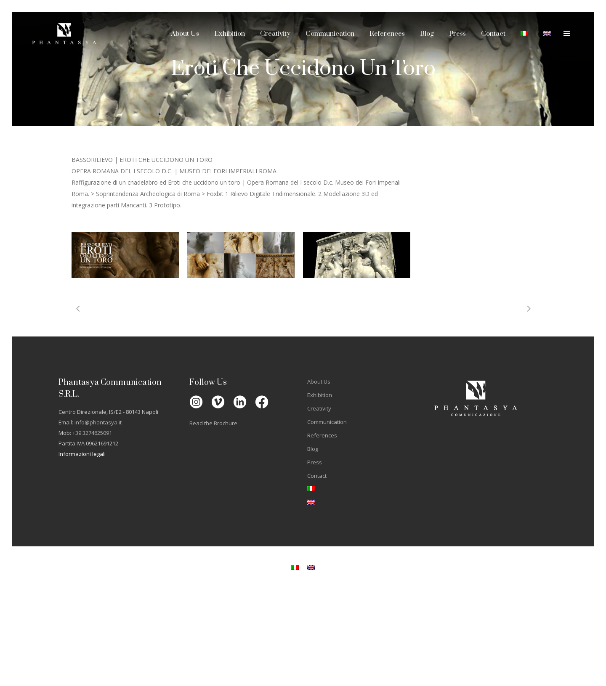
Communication (327, 422)
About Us (318, 381)
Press (314, 462)
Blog (312, 449)
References (322, 435)
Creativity (319, 408)
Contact (317, 475)
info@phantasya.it (98, 422)
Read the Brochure (213, 423)
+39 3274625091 (92, 433)
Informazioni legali (82, 454)
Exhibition (319, 395)
